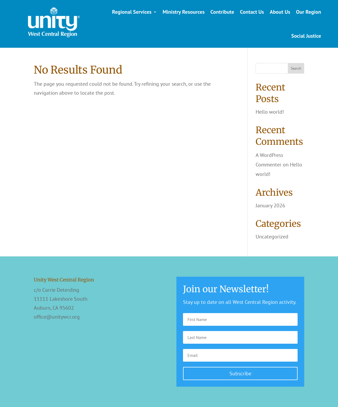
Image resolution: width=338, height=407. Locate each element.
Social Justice (306, 35)
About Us (280, 11)
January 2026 (270, 205)
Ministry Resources (184, 11)
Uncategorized (272, 236)
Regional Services (131, 11)
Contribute (222, 11)
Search (296, 68)
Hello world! (270, 111)
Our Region (308, 11)
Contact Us (252, 11)
